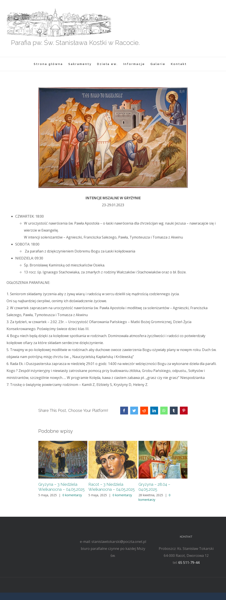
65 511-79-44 (188, 562)
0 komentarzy (72, 495)
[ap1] (112, 137)
